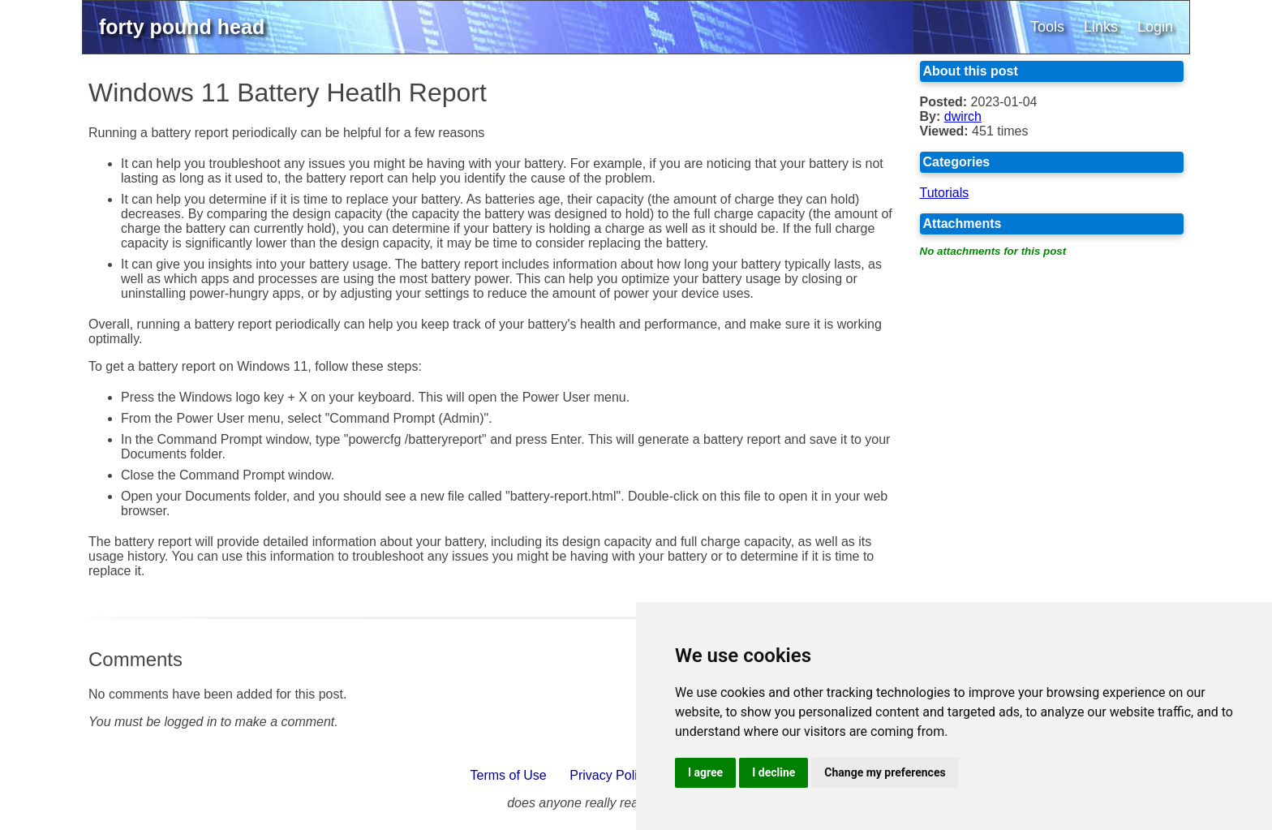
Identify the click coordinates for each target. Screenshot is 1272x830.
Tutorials (944, 193)
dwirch (963, 116)
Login (1155, 27)
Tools (1047, 27)
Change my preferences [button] (884, 772)
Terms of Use (509, 775)
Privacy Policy (610, 775)
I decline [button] (773, 772)
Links (1101, 27)
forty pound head (181, 26)
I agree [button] (705, 772)
